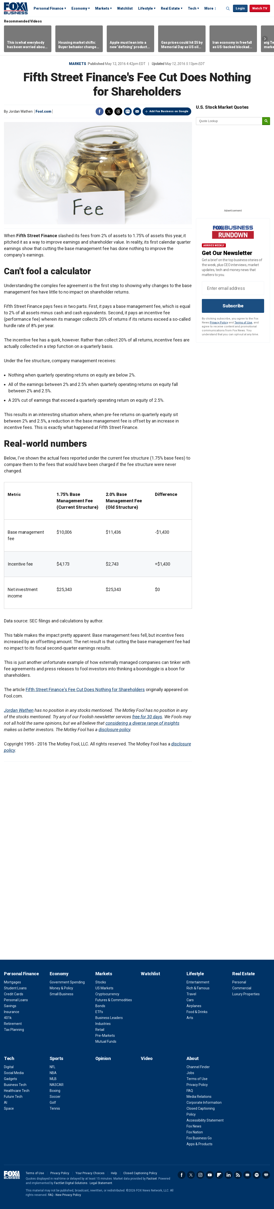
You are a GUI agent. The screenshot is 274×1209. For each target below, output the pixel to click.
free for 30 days (147, 716)
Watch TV (259, 8)
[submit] (266, 121)
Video (146, 1058)
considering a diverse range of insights (142, 723)
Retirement (13, 1024)
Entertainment (198, 982)
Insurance (11, 1012)
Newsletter (247, 1175)
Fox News (194, 1126)
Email (137, 111)
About (193, 1058)
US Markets (104, 988)
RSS (238, 1175)
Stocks (100, 982)
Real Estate (170, 8)
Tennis (55, 1108)
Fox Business (16, 8)
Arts (190, 1018)
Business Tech (15, 1085)
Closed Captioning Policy (140, 1173)
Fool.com (43, 111)
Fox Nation (195, 1132)
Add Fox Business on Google (168, 111)
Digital (9, 1067)
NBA (53, 1073)
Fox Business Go (199, 1138)
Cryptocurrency (107, 994)
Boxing (55, 1091)
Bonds (100, 1006)
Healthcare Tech (16, 1091)
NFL (52, 1067)
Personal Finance (48, 8)
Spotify (257, 1175)
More (208, 8)
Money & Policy (61, 988)
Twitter (109, 111)
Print (128, 111)
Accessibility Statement (205, 1120)
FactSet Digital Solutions (70, 1183)
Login (240, 8)
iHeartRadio (266, 1175)
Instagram (200, 1175)
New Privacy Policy (68, 1195)
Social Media (14, 1073)
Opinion (103, 1058)
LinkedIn (228, 1175)
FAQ (190, 1091)
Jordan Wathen (19, 710)
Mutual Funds (105, 1041)
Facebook (100, 111)
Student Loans (15, 988)
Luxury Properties (246, 994)
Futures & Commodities (113, 1000)
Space (9, 1108)
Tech (192, 8)
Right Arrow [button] (265, 39)
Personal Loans (16, 1000)
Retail (99, 1030)
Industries (103, 1024)
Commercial (241, 988)
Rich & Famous (198, 988)
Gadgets (10, 1079)
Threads (118, 111)
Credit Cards (13, 994)
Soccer (55, 1097)
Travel (191, 994)
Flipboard (219, 1175)
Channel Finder (198, 1067)
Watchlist (125, 8)
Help (114, 1173)
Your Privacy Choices (90, 1173)
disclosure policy (114, 729)
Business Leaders (109, 1018)
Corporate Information (204, 1102)
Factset (152, 1178)
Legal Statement (101, 1183)
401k (8, 1018)
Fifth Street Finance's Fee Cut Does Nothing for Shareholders (85, 689)
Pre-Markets (105, 1036)
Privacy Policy (219, 322)
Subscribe (233, 305)
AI (5, 1102)
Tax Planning (14, 1030)
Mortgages (12, 982)
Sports (56, 1058)
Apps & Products (199, 1144)
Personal (239, 982)
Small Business (61, 994)
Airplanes (194, 1006)
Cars (190, 1000)
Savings (10, 1006)
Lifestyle (145, 8)
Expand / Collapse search (228, 8)
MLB (53, 1079)
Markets (102, 8)
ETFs (99, 1012)
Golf (53, 1102)
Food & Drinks (197, 1012)
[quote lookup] (229, 121)
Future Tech (13, 1097)
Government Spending (67, 982)
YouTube (210, 1175)
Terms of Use (243, 322)
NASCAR (56, 1085)
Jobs (190, 1073)
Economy (79, 8)
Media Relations (199, 1097)
